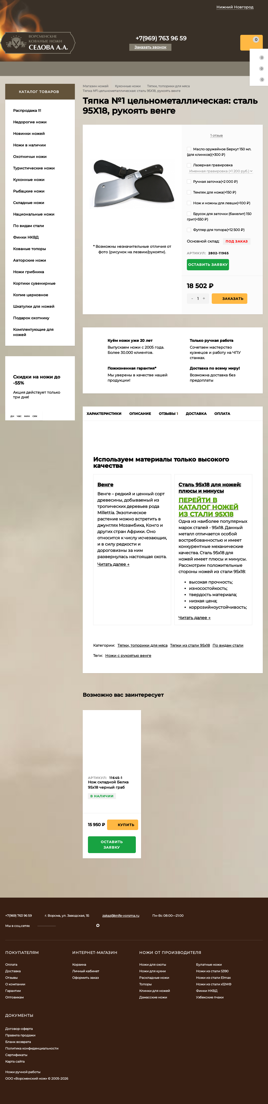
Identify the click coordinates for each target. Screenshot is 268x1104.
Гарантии (13, 991)
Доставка (13, 971)
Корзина (79, 964)
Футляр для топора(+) (215, 230)
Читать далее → (113, 564)
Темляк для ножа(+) (211, 192)
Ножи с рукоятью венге (128, 655)
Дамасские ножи (153, 997)
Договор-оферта (19, 1029)
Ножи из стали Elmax (213, 978)
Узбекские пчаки (210, 997)
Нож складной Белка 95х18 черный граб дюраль (108, 787)
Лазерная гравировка (210, 165)
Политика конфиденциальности (31, 1048)
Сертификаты (16, 1055)
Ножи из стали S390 (212, 971)
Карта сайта (15, 1061)
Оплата (11, 964)
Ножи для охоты (152, 964)
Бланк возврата (18, 1042)
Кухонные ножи (128, 86)
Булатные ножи (209, 964)
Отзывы (11, 978)
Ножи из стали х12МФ (213, 984)
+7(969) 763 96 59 (161, 38)
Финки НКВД (206, 991)
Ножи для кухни (152, 971)
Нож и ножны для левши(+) (218, 203)
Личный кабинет (85, 971)
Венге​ (105, 484)
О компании (15, 984)
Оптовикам (14, 997)
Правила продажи (20, 1035)
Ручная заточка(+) (212, 181)
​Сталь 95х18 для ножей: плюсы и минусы (209, 487)
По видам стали (228, 645)
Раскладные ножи (154, 978)
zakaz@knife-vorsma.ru (120, 916)
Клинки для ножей (154, 991)
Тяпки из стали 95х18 (190, 645)
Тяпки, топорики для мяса (168, 86)
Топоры (145, 984)
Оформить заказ (85, 978)
